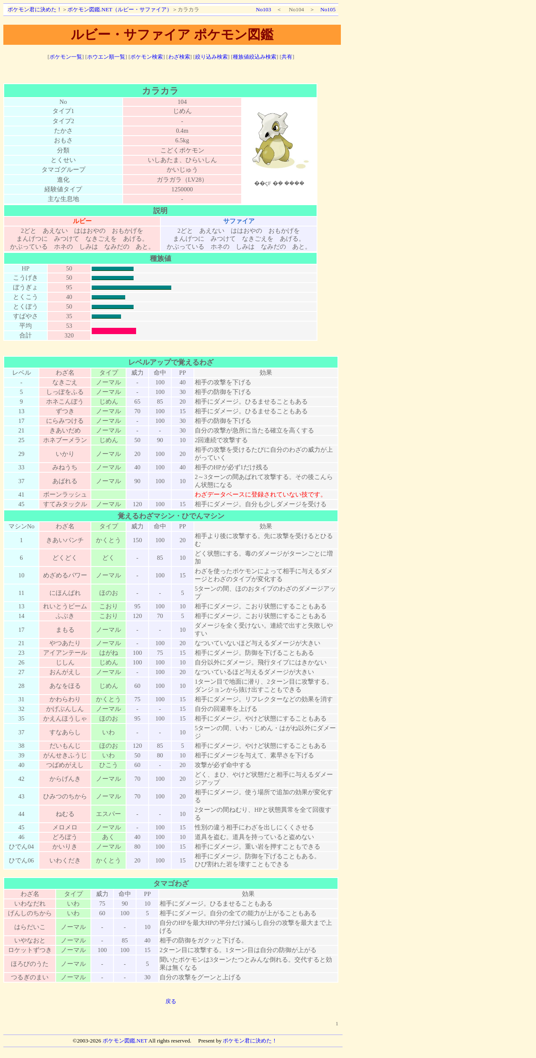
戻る (170, 1001)
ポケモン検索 (146, 57)
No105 (327, 9)
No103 (263, 9)
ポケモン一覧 (65, 57)
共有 (286, 57)
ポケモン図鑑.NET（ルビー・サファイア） (119, 9)
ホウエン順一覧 (106, 57)
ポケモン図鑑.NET (125, 1040)
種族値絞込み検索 (254, 57)
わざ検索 (179, 57)
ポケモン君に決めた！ (35, 9)
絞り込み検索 (211, 57)
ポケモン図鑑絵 (279, 149)
